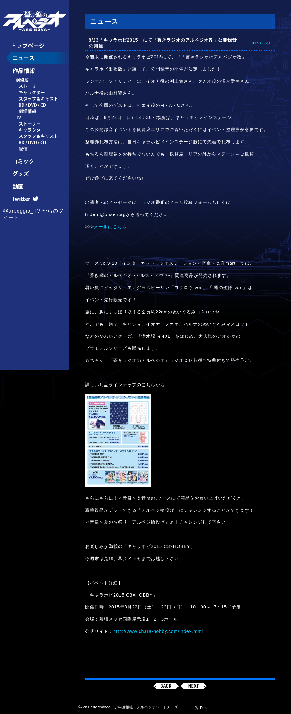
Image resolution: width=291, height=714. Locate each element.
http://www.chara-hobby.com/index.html (158, 631)
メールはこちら (110, 226)
